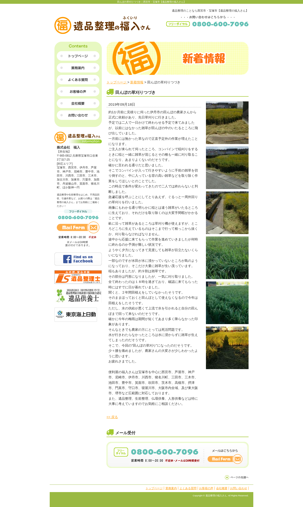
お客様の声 (206, 488)
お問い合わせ (238, 488)
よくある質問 (187, 488)
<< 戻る (112, 417)
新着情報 (136, 82)
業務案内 (171, 488)
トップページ (117, 82)
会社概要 (221, 488)
